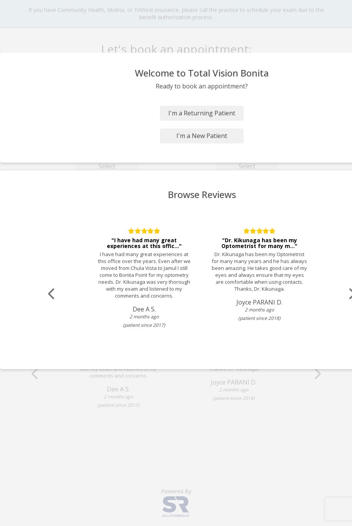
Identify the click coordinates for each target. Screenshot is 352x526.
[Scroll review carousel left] (52, 294)
